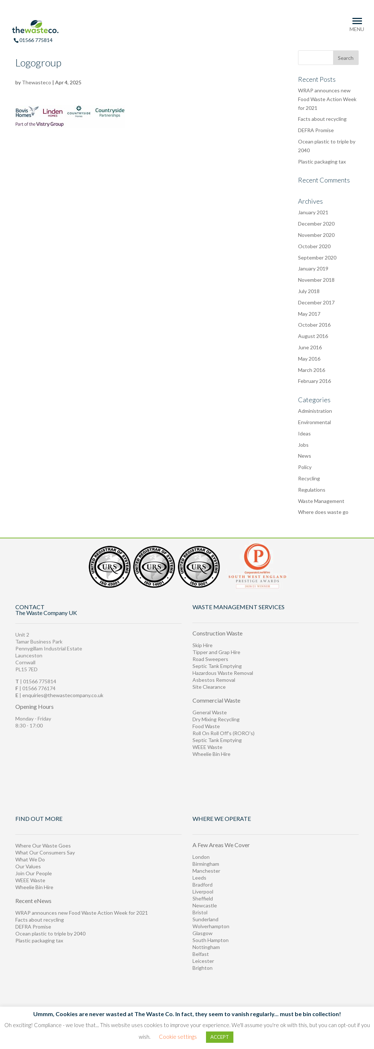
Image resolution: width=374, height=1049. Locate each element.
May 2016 (309, 359)
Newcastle (204, 905)
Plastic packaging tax (322, 161)
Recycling (309, 478)
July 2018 (309, 291)
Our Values (28, 866)
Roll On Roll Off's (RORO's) (223, 733)
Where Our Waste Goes (43, 845)
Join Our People (33, 873)
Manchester (206, 871)
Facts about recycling (322, 119)
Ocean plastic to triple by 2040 (50, 933)
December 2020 (316, 223)
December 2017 (316, 302)
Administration (315, 411)
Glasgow (202, 933)
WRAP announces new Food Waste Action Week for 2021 (327, 99)
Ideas (304, 433)
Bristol (199, 912)
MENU (357, 29)
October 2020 (314, 246)
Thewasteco (36, 82)
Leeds (199, 878)
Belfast (200, 954)
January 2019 (313, 268)
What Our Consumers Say (45, 852)
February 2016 (314, 381)
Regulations (311, 490)
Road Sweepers (210, 659)
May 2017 (309, 314)
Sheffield (202, 898)
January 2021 (313, 212)
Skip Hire (202, 645)
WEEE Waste (207, 747)
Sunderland (205, 919)
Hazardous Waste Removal (222, 673)
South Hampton (210, 940)
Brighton (202, 968)
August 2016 (313, 336)
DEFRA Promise (316, 130)
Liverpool (202, 891)
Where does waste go (323, 512)
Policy (305, 467)
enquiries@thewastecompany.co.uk (62, 695)
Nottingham (206, 947)
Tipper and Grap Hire (216, 652)
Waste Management (321, 501)
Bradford (202, 884)
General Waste (209, 712)
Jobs (303, 445)
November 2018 (316, 280)
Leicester (203, 961)
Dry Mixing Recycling (216, 719)
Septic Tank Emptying (217, 666)
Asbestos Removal (213, 680)
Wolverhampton (210, 926)
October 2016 (314, 325)
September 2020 (317, 257)
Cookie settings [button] (178, 1036)
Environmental (314, 422)
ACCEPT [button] (219, 1037)
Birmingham (205, 864)
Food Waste (206, 726)
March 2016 (311, 370)
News (304, 456)
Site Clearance (209, 687)
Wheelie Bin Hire (211, 754)
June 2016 (310, 347)
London (201, 857)
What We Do (30, 859)
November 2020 (316, 235)
